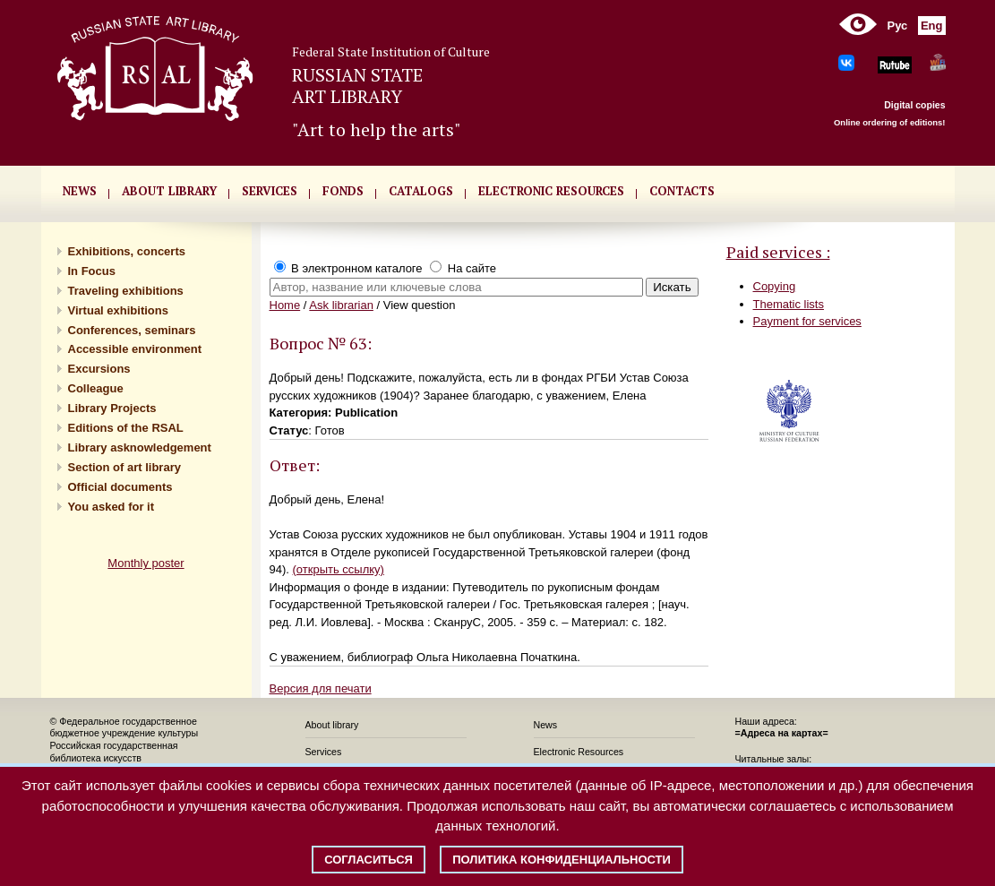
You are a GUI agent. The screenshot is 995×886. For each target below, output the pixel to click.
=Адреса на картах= (781, 732)
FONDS (343, 191)
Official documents (120, 487)
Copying (774, 286)
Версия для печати (321, 688)
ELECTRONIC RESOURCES (551, 191)
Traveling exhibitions (126, 290)
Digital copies (914, 104)
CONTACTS (682, 191)
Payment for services (807, 321)
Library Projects (112, 408)
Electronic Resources (579, 751)
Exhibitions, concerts (126, 251)
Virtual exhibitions (118, 310)
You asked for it (111, 506)
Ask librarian (341, 305)
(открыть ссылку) (338, 569)
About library (169, 191)
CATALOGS (421, 191)
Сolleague (96, 388)
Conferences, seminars (132, 330)
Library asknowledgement (139, 447)
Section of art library (124, 467)
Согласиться (368, 859)
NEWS (80, 191)
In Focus (92, 271)
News (546, 724)
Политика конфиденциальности (561, 859)
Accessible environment (135, 349)
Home (285, 305)
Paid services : (778, 251)
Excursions (99, 368)
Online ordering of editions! (890, 122)
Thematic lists (788, 304)
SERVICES (269, 191)
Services (323, 751)
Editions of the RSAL (126, 427)
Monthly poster (145, 563)
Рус (898, 25)
